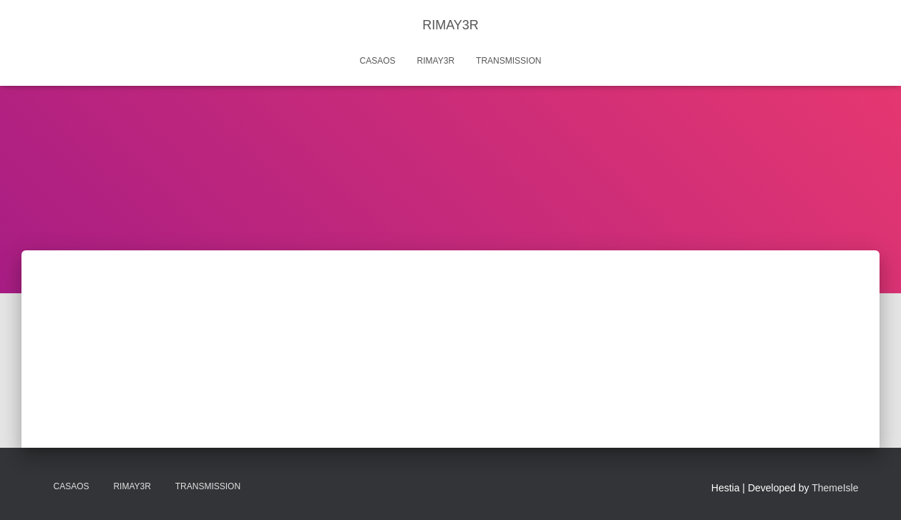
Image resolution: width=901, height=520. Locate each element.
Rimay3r (435, 61)
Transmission (508, 61)
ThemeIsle (835, 488)
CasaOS (378, 61)
